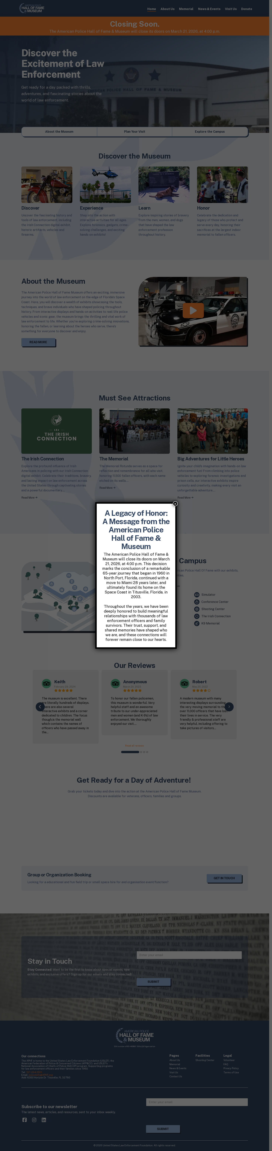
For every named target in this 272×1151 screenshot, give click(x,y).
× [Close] (175, 503)
